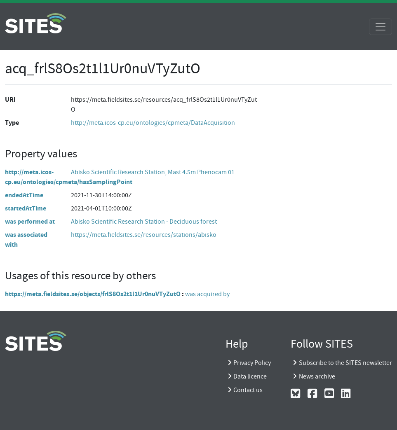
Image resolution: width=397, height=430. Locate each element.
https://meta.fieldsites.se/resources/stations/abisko (143, 235)
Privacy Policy (252, 363)
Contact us (248, 390)
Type (12, 122)
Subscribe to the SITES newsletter (345, 363)
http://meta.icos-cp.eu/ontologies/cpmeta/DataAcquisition (153, 123)
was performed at (30, 221)
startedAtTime (25, 208)
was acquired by (207, 294)
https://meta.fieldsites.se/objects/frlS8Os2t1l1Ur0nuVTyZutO (93, 294)
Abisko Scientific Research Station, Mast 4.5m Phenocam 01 (153, 172)
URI (10, 99)
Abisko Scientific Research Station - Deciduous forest (144, 221)
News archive (317, 376)
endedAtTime (24, 195)
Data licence (250, 376)
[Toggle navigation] (380, 27)
